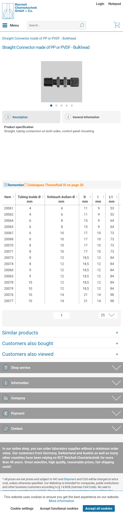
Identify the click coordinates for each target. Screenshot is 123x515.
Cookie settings (22, 508)
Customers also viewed (28, 354)
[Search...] (56, 25)
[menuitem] (102, 4)
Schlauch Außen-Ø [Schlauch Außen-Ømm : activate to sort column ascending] (61, 199)
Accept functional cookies (59, 508)
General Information (82, 117)
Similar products (20, 333)
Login (100, 4)
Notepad (114, 4)
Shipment (70, 479)
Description (16, 117)
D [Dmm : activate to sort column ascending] (84, 199)
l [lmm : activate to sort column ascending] (97, 199)
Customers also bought (27, 343)
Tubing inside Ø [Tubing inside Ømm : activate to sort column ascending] (29, 199)
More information (61, 501)
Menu (10, 24)
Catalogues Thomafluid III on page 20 (53, 185)
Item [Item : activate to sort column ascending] (7, 197)
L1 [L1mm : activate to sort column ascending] (111, 199)
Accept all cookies (98, 508)
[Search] (82, 25)
